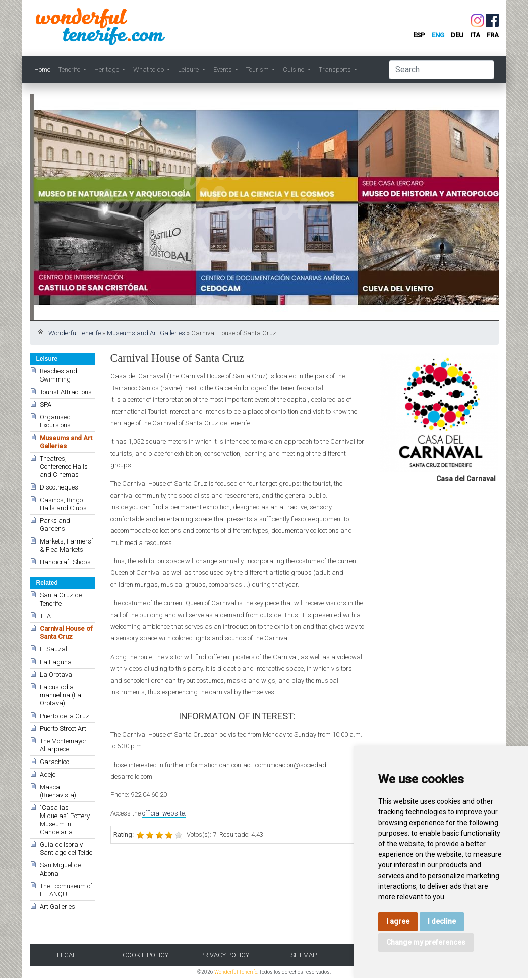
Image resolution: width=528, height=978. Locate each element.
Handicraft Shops (65, 562)
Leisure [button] (189, 69)
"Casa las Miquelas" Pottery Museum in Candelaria (65, 820)
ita (475, 35)
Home (42, 69)
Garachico (54, 762)
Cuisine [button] (294, 69)
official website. (164, 813)
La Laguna (56, 662)
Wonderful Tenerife (74, 333)
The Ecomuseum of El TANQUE (66, 890)
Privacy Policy (224, 955)
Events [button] (223, 69)
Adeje (47, 774)
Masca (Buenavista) (58, 791)
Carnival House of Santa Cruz (66, 632)
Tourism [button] (258, 69)
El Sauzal (53, 649)
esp (419, 35)
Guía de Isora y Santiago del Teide (66, 848)
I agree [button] (397, 921)
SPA (45, 404)
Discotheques (59, 487)
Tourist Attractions (66, 392)
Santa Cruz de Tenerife (61, 599)
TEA (45, 616)
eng (438, 35)
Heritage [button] (107, 69)
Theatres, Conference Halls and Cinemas (64, 466)
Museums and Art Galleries (146, 333)
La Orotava (56, 674)
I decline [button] (442, 921)
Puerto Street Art (63, 728)
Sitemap (303, 955)
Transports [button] (336, 69)
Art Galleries (57, 906)
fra (493, 35)
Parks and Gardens (55, 524)
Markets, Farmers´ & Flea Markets (66, 545)
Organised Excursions (55, 421)
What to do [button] (149, 69)
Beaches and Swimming (58, 375)
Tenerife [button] (70, 69)
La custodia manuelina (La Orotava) (60, 695)
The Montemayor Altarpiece (63, 745)
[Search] (441, 69)
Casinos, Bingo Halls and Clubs (63, 504)
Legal (66, 955)
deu (457, 35)
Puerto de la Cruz (64, 716)
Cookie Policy (145, 955)
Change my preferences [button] (425, 942)
